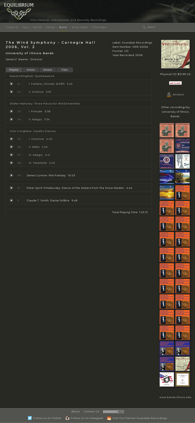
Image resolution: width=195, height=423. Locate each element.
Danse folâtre (11, 200)
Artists (31, 69)
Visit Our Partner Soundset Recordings (137, 418)
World (37, 27)
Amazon (175, 94)
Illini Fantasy (11, 175)
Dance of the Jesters (11, 188)
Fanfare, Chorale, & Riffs (11, 83)
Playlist (14, 69)
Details (47, 69)
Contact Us (91, 411)
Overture (11, 139)
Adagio (11, 119)
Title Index (99, 27)
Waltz (11, 147)
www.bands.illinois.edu (175, 397)
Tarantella (11, 162)
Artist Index (80, 27)
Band (63, 27)
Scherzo (11, 91)
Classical (12, 27)
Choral (50, 27)
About (75, 411)
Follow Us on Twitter (45, 418)
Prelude (11, 111)
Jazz (26, 27)
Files (65, 69)
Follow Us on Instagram (84, 418)
